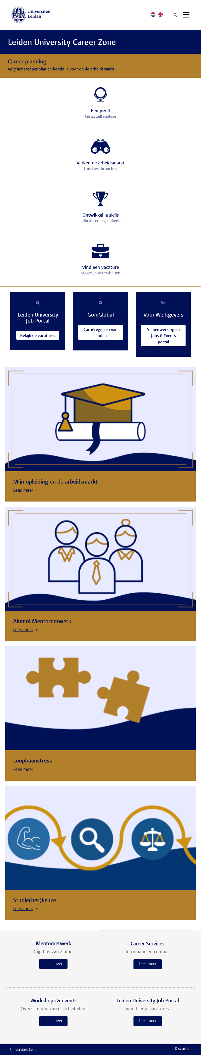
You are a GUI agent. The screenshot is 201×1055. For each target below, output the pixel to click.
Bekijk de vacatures (37, 336)
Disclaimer (183, 1049)
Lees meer (53, 964)
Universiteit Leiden (25, 1050)
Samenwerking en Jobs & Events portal (163, 336)
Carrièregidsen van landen (100, 333)
